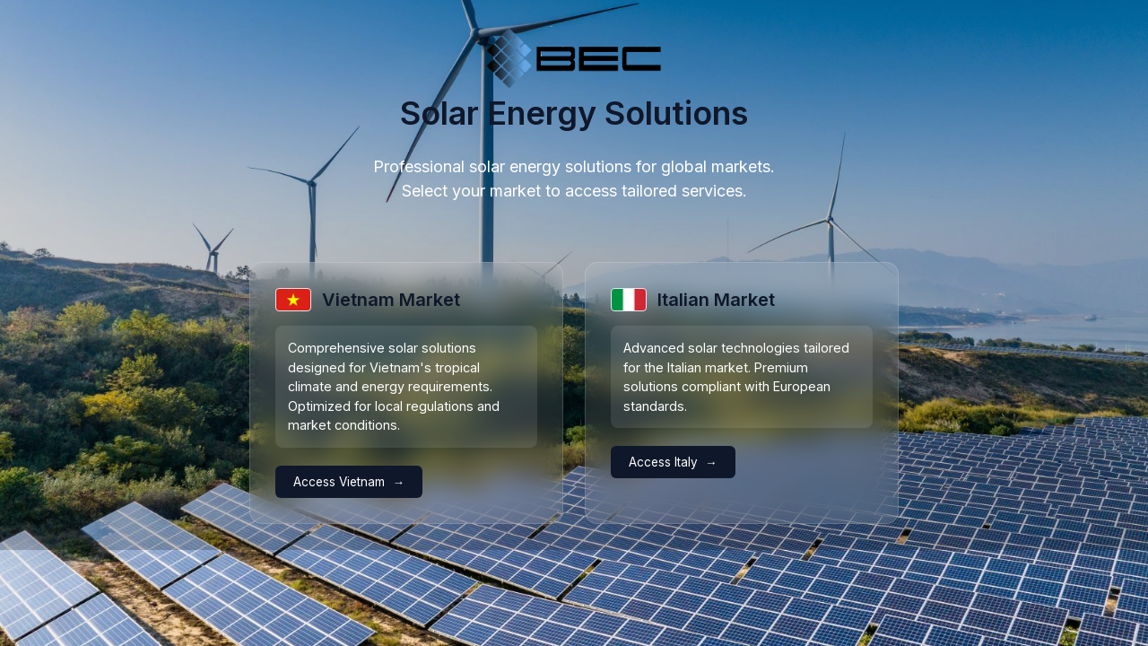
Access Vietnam (339, 482)
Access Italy (663, 462)
